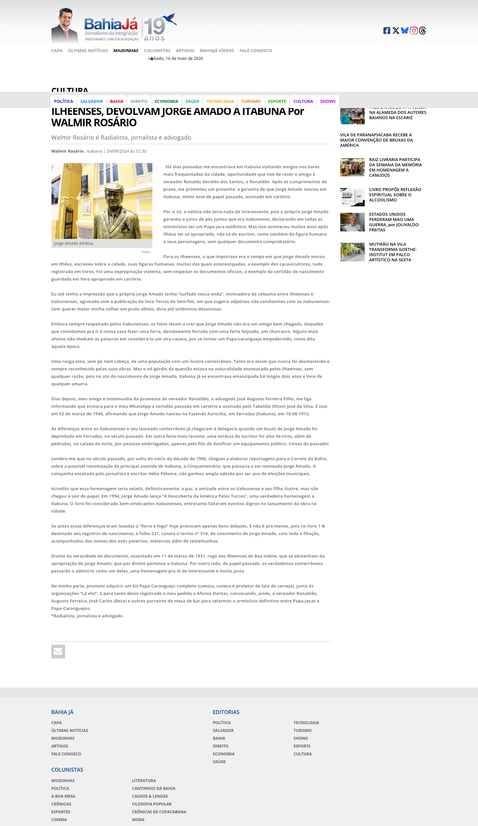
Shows (328, 105)
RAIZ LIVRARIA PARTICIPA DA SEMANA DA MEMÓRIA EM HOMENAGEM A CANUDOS (395, 159)
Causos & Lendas (390, 731)
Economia (167, 105)
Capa (57, 48)
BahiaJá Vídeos (217, 48)
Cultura (304, 105)
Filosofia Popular (392, 739)
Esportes (317, 747)
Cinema (316, 754)
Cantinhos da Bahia (393, 723)
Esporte (278, 105)
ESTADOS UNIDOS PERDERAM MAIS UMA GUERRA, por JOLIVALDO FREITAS (394, 214)
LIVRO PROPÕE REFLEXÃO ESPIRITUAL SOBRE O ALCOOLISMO (395, 187)
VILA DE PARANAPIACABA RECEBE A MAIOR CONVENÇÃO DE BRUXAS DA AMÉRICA (376, 132)
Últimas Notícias (88, 48)
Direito (139, 105)
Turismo (251, 105)
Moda (378, 754)
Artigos (185, 48)
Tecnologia (220, 105)
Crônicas (318, 739)
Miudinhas (125, 48)
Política (64, 105)
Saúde (193, 105)
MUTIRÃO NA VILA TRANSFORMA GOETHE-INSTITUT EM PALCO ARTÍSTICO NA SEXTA (393, 244)
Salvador (92, 105)
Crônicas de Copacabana (399, 747)
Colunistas (157, 48)
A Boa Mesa (320, 731)
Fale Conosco (256, 48)
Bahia (117, 105)
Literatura (384, 715)
